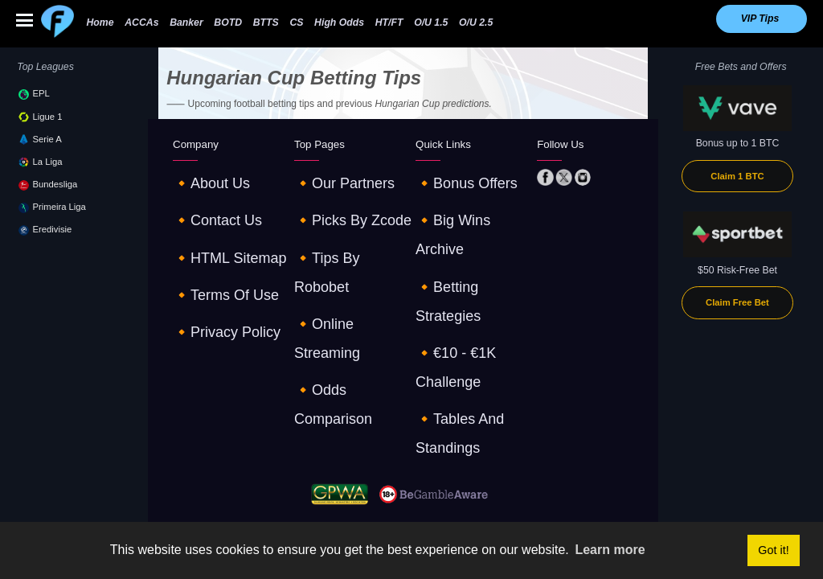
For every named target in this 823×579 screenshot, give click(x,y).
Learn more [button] (610, 549)
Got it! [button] (773, 550)
